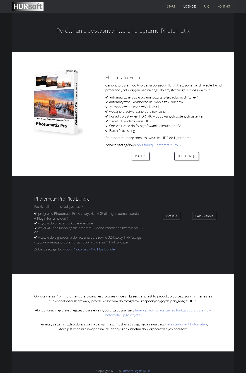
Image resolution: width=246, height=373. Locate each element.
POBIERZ (140, 156)
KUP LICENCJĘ (187, 156)
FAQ (206, 6)
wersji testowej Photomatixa (186, 324)
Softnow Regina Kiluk (136, 371)
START (171, 6)
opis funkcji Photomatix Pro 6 (159, 145)
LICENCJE (189, 6)
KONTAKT (224, 6)
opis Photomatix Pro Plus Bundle (90, 249)
